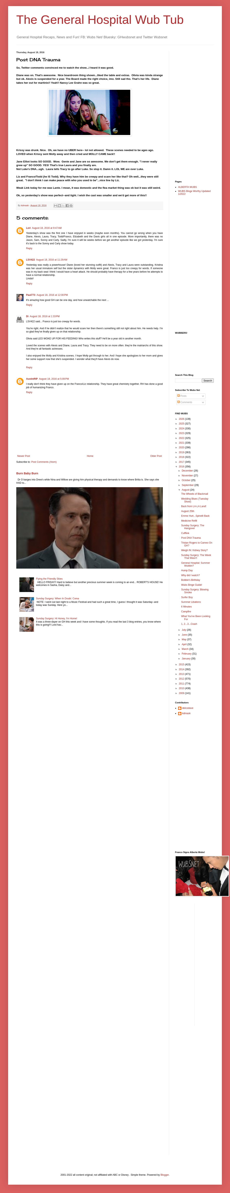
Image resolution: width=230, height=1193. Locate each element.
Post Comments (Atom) (44, 462)
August (186, 489)
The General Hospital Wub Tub (100, 19)
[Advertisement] (191, 112)
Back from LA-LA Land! (193, 506)
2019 (182, 452)
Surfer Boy (187, 597)
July (184, 629)
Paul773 (30, 295)
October (186, 480)
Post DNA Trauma (191, 537)
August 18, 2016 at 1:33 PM (45, 316)
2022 (182, 438)
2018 (182, 457)
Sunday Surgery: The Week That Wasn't (196, 556)
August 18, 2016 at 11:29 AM (51, 259)
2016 (182, 466)
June (185, 634)
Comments (184, 402)
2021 (182, 442)
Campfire (186, 611)
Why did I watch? (190, 575)
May (184, 639)
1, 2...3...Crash (189, 624)
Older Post (156, 456)
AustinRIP (32, 378)
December (188, 470)
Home (90, 456)
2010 (182, 688)
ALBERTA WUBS (187, 187)
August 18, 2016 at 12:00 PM (52, 295)
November (188, 475)
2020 (182, 447)
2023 (182, 433)
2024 (182, 428)
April (184, 644)
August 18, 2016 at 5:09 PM (54, 378)
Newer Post (23, 456)
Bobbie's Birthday (190, 580)
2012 (182, 678)
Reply (29, 248)
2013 (182, 674)
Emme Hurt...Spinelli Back (195, 515)
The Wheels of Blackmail (194, 493)
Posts (181, 396)
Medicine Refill (189, 520)
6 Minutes (186, 606)
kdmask (186, 713)
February (187, 653)
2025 (182, 423)
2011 (182, 683)
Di (27, 316)
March (185, 649)
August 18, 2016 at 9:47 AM (47, 228)
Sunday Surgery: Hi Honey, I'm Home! (56, 618)
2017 (182, 462)
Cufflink (185, 533)
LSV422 (30, 259)
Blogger (165, 1174)
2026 (182, 419)
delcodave (187, 708)
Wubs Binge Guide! (191, 584)
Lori (28, 228)
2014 (182, 669)
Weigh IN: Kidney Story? (194, 550)
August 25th (187, 511)
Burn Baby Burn (27, 473)
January (186, 658)
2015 (182, 664)
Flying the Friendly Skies (49, 578)
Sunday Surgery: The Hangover (192, 527)
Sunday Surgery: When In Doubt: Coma (57, 598)
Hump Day (187, 570)
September (188, 485)
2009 (182, 693)
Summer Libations (191, 602)
